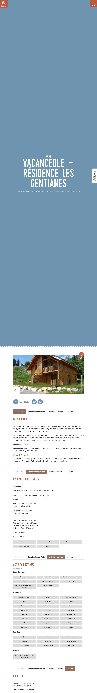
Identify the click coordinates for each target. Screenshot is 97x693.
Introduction (19, 472)
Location (70, 411)
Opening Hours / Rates (37, 411)
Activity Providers (56, 411)
